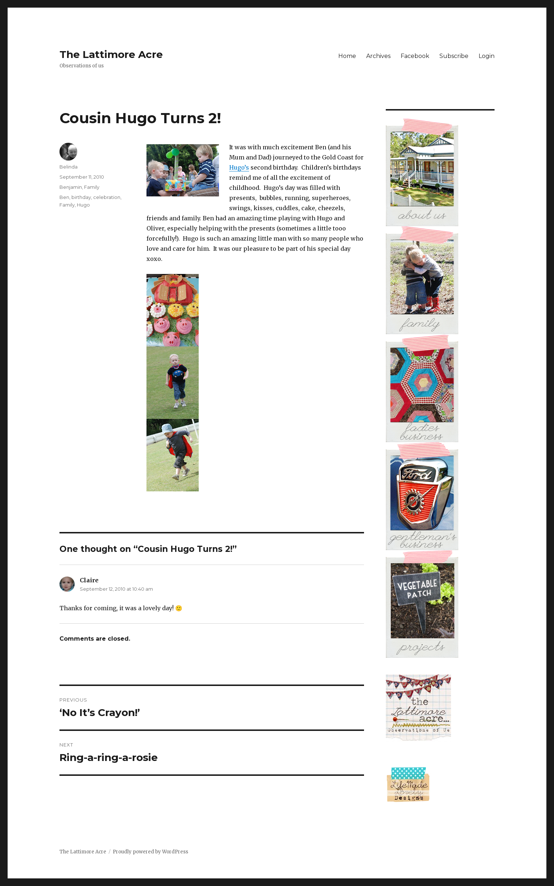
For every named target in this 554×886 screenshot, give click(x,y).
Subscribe (453, 56)
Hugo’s (239, 167)
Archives (378, 56)
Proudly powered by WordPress (150, 852)
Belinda (68, 167)
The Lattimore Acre (111, 54)
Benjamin (70, 187)
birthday (81, 197)
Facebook (415, 56)
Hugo (83, 205)
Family (91, 187)
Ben (64, 197)
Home (347, 56)
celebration (106, 197)
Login (487, 56)
